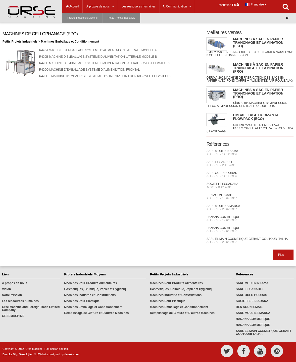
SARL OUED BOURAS (221, 173)
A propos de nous (14, 283)
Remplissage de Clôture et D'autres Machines (96, 313)
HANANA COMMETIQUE (223, 217)
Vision (6, 289)
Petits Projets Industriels (121, 17)
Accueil (72, 6)
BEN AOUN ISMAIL (219, 195)
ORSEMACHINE (13, 316)
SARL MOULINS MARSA (223, 206)
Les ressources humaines (20, 301)
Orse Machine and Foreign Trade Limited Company (31, 308)
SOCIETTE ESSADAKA (222, 184)
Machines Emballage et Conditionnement (93, 307)
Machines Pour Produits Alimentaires (90, 283)
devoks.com (72, 354)
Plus (281, 255)
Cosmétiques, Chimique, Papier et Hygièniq (95, 289)
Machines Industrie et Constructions (90, 295)
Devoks (7, 354)
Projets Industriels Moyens (82, 17)
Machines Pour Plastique (81, 301)
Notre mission (12, 295)
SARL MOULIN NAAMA (222, 151)
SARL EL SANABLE (219, 162)
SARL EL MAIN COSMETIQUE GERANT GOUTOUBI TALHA (247, 239)
